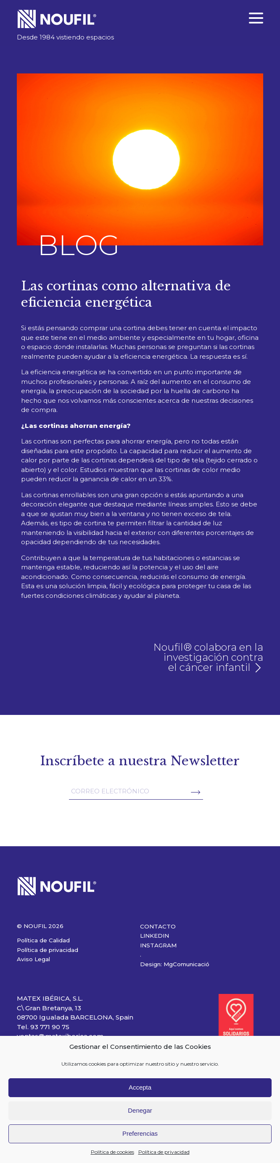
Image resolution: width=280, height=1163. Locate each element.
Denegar (140, 1110)
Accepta (140, 1087)
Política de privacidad (164, 1152)
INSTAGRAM (158, 945)
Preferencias (140, 1133)
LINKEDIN (154, 935)
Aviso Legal (33, 959)
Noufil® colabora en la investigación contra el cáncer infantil (208, 657)
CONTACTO (158, 926)
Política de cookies (112, 1152)
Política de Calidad (43, 940)
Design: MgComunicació (174, 964)
